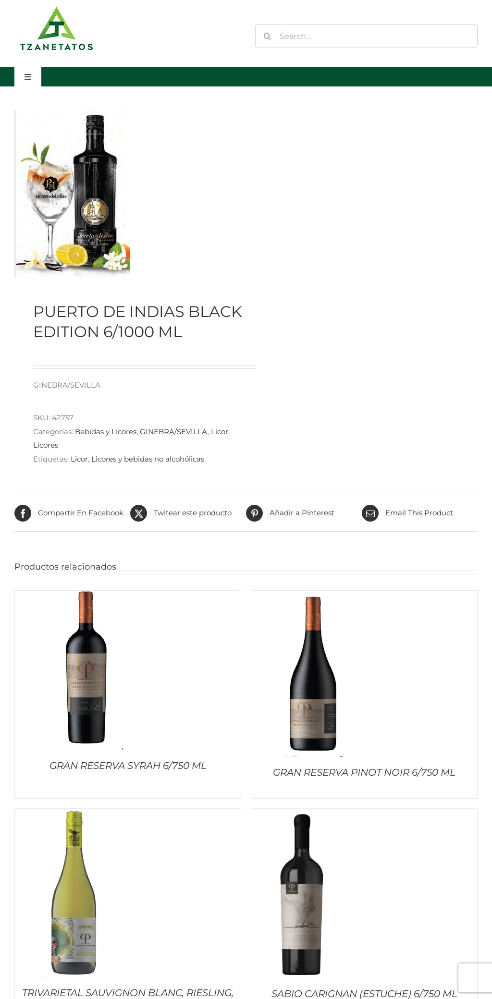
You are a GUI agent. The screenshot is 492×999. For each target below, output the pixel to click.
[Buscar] (267, 36)
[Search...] (366, 36)
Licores (45, 445)
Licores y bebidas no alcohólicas (147, 458)
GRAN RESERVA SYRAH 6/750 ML (128, 765)
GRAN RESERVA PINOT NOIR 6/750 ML (364, 772)
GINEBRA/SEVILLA (174, 431)
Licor (219, 431)
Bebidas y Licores (105, 431)
